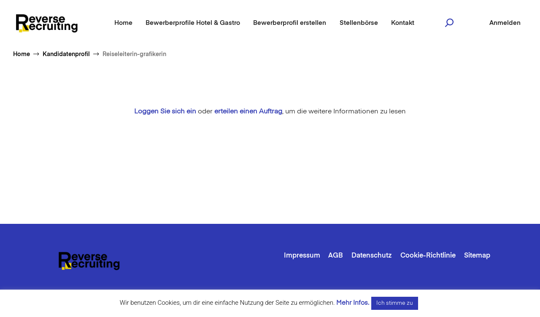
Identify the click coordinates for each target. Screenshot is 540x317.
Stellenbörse (359, 23)
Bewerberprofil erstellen (289, 23)
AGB (335, 256)
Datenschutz (371, 256)
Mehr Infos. (352, 303)
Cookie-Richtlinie (428, 256)
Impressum (302, 256)
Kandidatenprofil (66, 54)
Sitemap (477, 256)
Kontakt (402, 23)
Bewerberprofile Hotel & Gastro (193, 23)
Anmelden (505, 23)
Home (123, 23)
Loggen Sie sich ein (165, 111)
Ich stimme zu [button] (394, 303)
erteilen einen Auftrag (248, 111)
